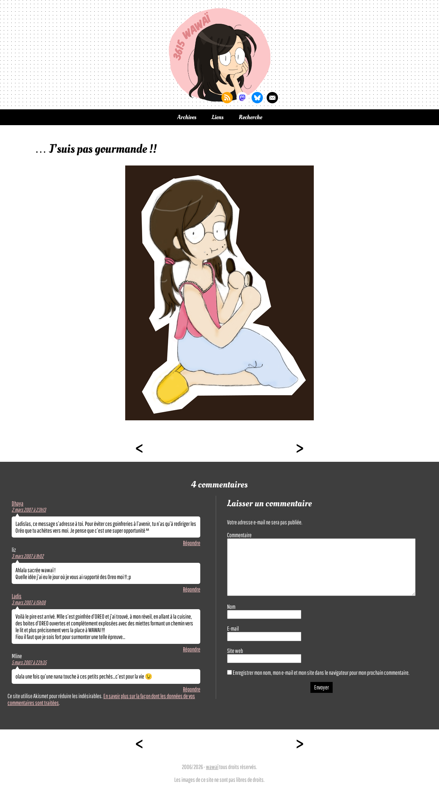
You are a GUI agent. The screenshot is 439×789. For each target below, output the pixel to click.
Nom (231, 606)
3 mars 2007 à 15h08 (29, 602)
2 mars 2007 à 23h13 (29, 510)
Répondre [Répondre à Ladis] (191, 649)
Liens (218, 117)
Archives (186, 117)
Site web (235, 650)
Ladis (16, 596)
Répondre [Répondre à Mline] (191, 689)
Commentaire (239, 535)
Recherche (250, 117)
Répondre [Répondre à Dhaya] (191, 542)
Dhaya (17, 503)
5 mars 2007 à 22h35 (29, 662)
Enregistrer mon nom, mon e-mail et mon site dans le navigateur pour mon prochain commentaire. (321, 672)
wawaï (212, 766)
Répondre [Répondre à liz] (191, 589)
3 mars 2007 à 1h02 (28, 556)
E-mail (233, 628)
